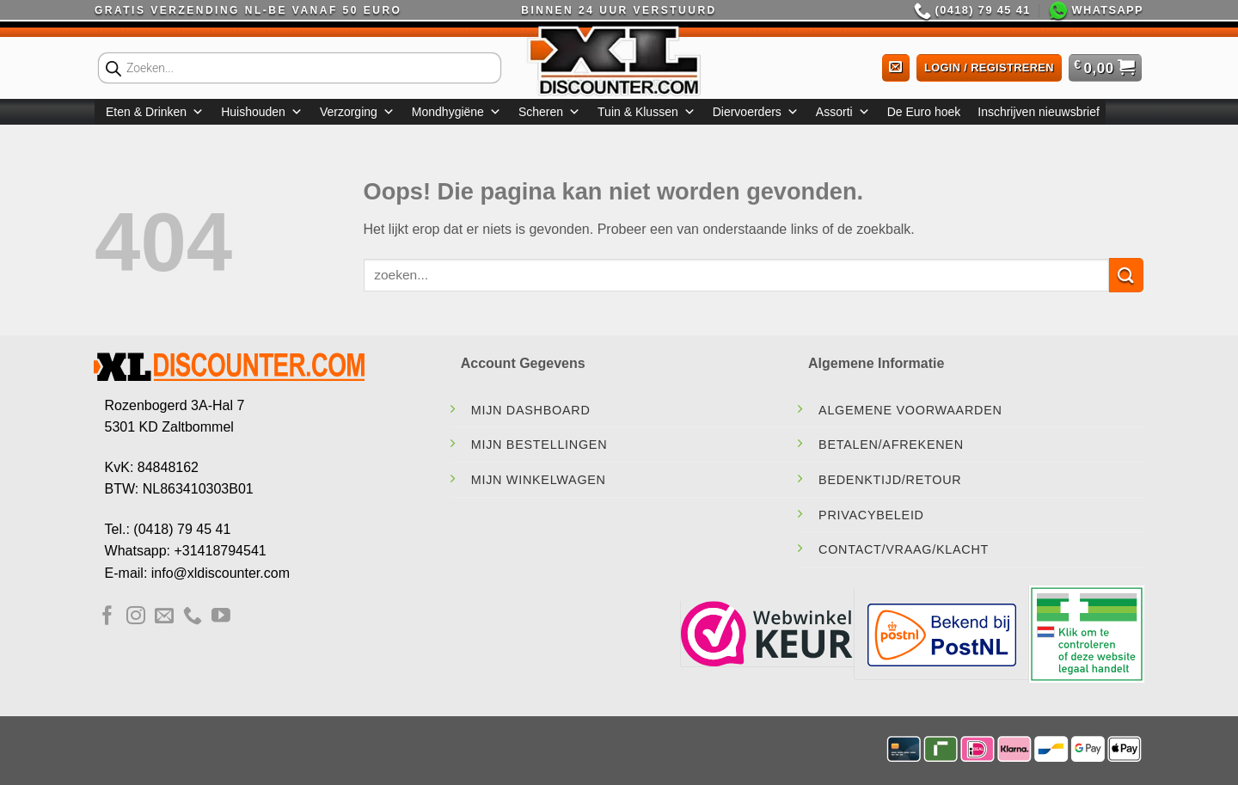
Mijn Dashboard (531, 410)
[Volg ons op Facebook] (107, 617)
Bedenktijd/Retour (889, 480)
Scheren (549, 112)
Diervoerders (756, 112)
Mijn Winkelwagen (538, 480)
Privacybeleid (871, 515)
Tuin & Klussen (647, 112)
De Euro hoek (924, 112)
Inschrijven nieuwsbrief (1039, 112)
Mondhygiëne (456, 112)
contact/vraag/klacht (903, 549)
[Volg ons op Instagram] (135, 617)
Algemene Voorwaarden (910, 410)
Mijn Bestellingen (539, 444)
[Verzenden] (1126, 274)
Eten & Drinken (155, 112)
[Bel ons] (192, 617)
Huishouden (262, 112)
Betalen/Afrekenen (891, 444)
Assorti (843, 112)
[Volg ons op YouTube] (220, 617)
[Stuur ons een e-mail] (164, 617)
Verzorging (357, 112)
